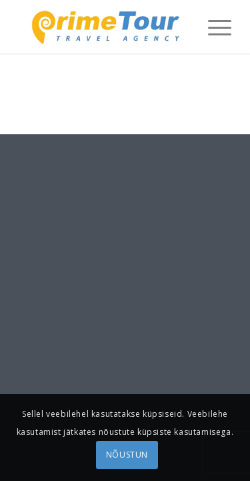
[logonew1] (104, 26)
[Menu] (213, 26)
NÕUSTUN (127, 454)
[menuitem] (213, 26)
